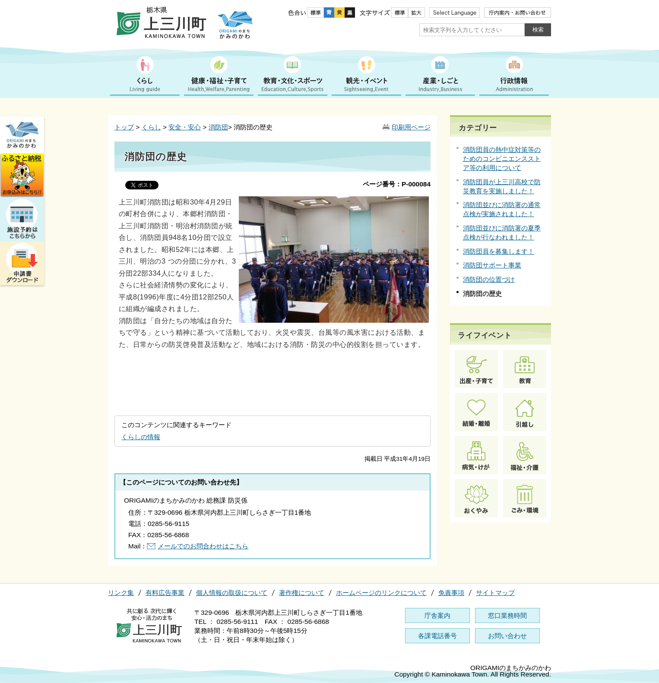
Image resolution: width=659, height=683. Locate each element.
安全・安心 (184, 127)
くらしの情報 (140, 437)
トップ (124, 127)
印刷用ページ (411, 127)
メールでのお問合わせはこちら (203, 546)
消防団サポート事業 (492, 265)
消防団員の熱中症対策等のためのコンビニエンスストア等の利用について (502, 158)
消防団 (218, 127)
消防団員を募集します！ (498, 251)
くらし (151, 127)
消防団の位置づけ (489, 279)
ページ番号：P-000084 (397, 184)
